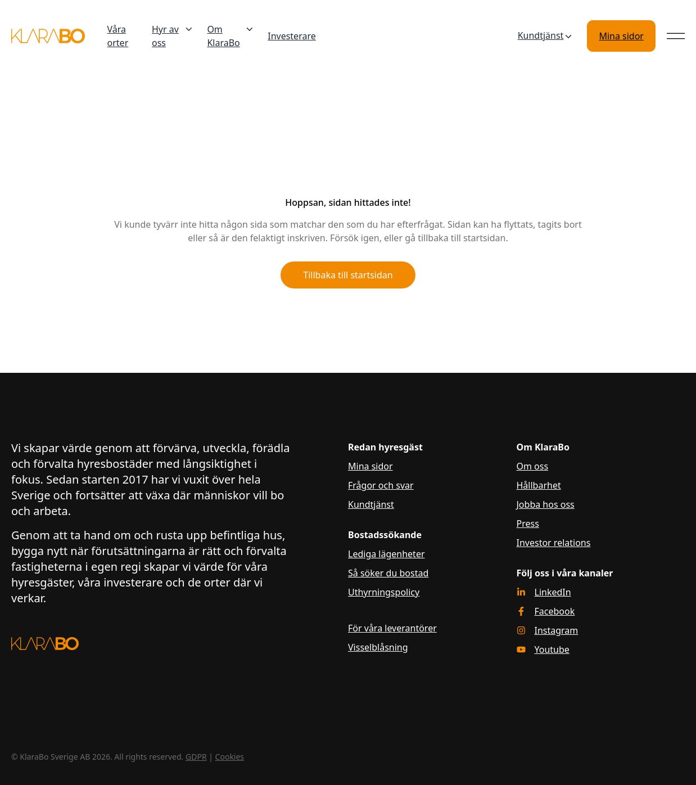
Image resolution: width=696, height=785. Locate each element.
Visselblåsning (378, 647)
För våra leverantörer (392, 628)
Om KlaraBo (230, 35)
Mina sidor (621, 36)
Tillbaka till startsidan (347, 275)
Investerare (292, 36)
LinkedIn (553, 592)
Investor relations (554, 542)
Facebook (555, 611)
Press (528, 523)
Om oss (533, 466)
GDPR (196, 756)
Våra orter (118, 36)
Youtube (552, 649)
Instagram (557, 630)
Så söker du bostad (388, 573)
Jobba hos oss (546, 504)
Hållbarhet (539, 485)
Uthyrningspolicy (383, 592)
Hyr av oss (172, 35)
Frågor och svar (381, 485)
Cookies (229, 756)
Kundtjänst (546, 36)
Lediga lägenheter (386, 554)
